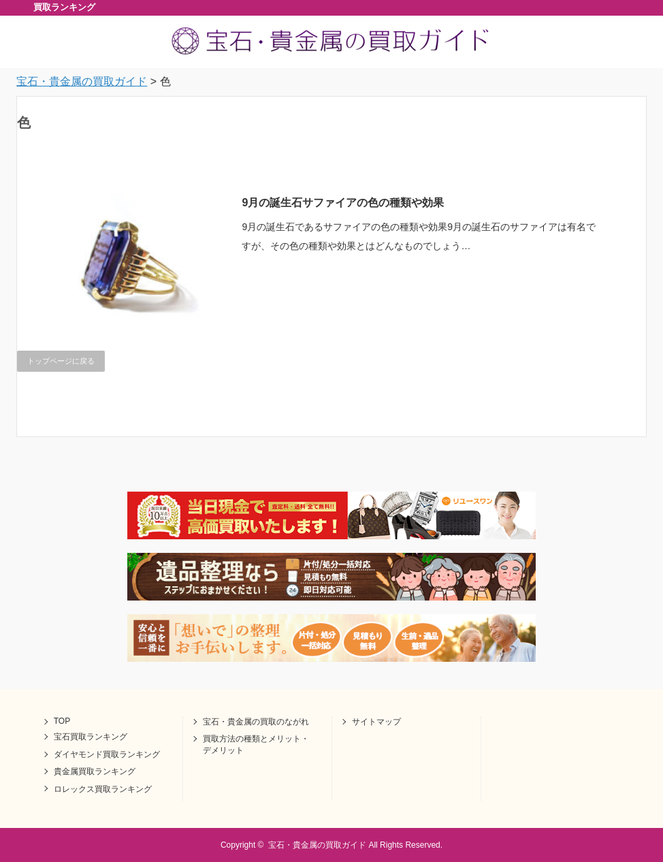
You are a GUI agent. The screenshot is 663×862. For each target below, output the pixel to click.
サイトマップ (376, 722)
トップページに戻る (61, 361)
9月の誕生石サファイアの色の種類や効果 (343, 202)
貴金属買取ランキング (94, 771)
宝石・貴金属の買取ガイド (317, 845)
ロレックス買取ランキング (103, 789)
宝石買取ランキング (90, 736)
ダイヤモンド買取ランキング (107, 754)
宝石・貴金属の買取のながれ (256, 722)
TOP (62, 721)
